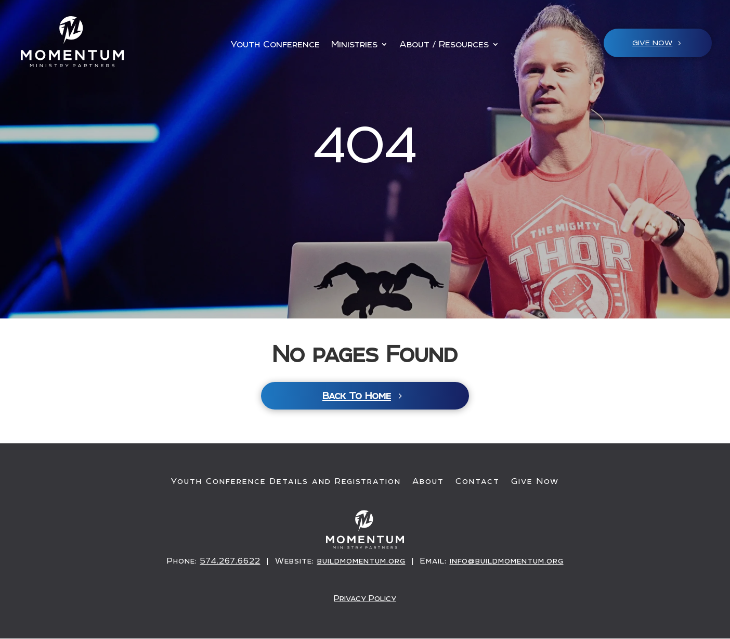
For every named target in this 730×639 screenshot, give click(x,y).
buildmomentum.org (361, 562)
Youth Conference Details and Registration (286, 482)
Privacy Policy (365, 598)
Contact (477, 482)
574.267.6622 (230, 562)
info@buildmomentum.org (507, 562)
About (428, 482)
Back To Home (356, 396)
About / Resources (444, 45)
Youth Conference (275, 45)
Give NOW (652, 43)
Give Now (535, 482)
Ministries (354, 45)
